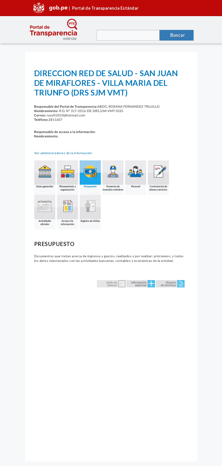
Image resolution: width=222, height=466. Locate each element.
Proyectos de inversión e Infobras (113, 175)
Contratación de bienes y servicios (158, 175)
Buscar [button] (177, 35)
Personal (135, 174)
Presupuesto (90, 174)
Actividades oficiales (44, 210)
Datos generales (44, 174)
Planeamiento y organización (67, 175)
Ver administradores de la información (63, 153)
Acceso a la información (67, 210)
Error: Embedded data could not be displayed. (111, 366)
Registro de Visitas (90, 208)
